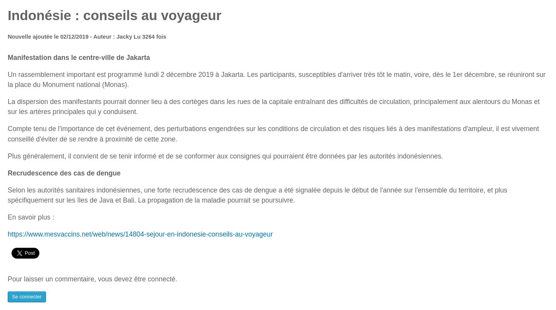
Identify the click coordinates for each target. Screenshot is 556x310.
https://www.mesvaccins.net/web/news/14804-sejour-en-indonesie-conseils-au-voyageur (140, 234)
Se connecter (27, 297)
